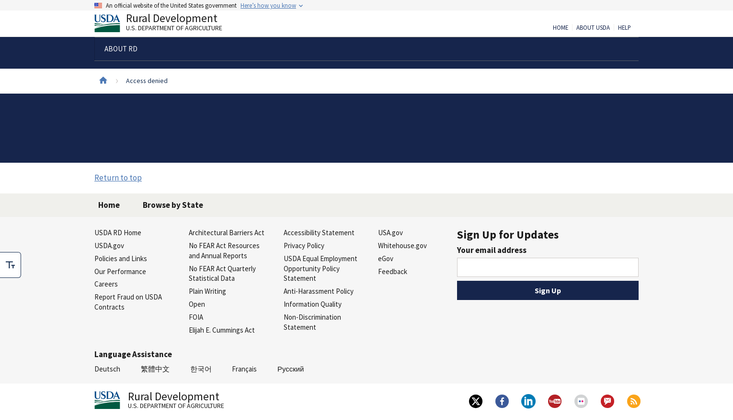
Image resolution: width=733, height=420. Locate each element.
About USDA (593, 28)
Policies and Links (120, 258)
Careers (106, 283)
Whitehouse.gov (402, 245)
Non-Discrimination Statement (312, 322)
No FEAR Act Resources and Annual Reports (224, 250)
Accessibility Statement (319, 232)
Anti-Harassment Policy (319, 291)
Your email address (492, 250)
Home (560, 28)
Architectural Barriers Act (226, 232)
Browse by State (173, 205)
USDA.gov (109, 245)
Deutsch (107, 368)
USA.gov (390, 232)
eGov (385, 258)
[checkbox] (10, 265)
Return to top (118, 177)
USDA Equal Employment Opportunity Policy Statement (320, 268)
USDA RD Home (117, 232)
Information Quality (313, 304)
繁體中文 (155, 368)
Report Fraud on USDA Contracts (128, 302)
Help (624, 28)
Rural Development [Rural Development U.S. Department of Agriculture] (166, 24)
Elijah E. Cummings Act (222, 330)
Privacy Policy (304, 245)
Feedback (392, 271)
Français (244, 368)
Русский (290, 368)
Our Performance (120, 271)
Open (197, 304)
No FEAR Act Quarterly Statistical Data (222, 273)
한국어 (201, 368)
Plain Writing (207, 291)
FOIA (196, 317)
